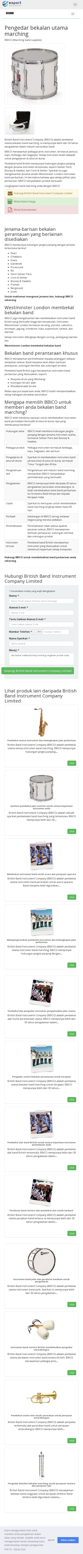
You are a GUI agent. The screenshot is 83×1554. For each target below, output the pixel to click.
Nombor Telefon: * (20, 631)
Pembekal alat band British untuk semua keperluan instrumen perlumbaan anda (41, 1143)
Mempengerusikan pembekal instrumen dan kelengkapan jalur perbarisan (41, 941)
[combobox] (38, 631)
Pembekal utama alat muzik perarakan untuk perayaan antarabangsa (41, 1416)
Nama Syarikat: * (19, 638)
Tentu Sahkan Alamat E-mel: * (27, 619)
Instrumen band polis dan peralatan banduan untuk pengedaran (41, 1280)
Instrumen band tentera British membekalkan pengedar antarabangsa (41, 1348)
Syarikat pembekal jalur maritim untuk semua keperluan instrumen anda (41, 807)
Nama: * (14, 595)
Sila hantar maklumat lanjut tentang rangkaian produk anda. (41, 659)
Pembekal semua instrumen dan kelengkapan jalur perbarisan (41, 740)
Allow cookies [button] (68, 1540)
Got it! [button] (51, 1540)
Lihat (71, 763)
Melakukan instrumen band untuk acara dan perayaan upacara (41, 874)
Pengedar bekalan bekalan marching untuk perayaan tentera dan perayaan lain (41, 1484)
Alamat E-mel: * (18, 607)
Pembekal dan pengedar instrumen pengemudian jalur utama (41, 1011)
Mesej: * (14, 650)
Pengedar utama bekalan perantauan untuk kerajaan (41, 1076)
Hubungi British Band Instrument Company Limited (37, 671)
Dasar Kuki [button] (19, 1549)
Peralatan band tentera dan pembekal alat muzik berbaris (41, 1210)
